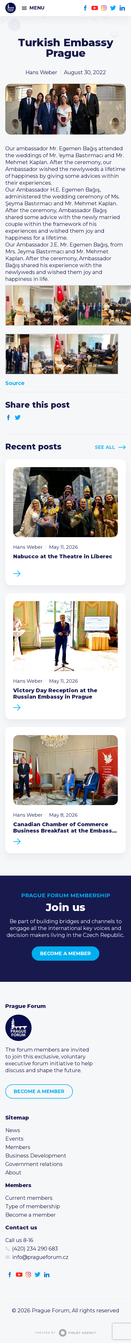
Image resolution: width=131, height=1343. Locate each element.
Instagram (104, 8)
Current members (29, 1198)
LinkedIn (122, 8)
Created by (65, 1333)
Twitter (113, 8)
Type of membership (32, 1206)
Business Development (35, 1156)
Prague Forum (10, 8)
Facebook (85, 8)
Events (14, 1139)
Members (17, 1147)
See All (105, 447)
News (12, 1130)
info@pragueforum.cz (40, 1257)
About (13, 1172)
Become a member (65, 953)
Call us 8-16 (19, 1240)
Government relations (34, 1164)
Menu (37, 8)
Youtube (94, 8)
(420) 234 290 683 (35, 1249)
